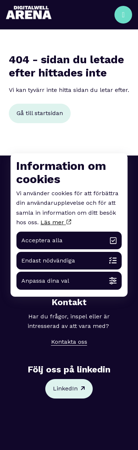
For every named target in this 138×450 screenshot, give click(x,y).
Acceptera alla (69, 240)
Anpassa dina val (69, 281)
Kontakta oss (69, 341)
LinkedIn (69, 388)
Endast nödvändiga (69, 260)
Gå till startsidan (40, 113)
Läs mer (55, 222)
